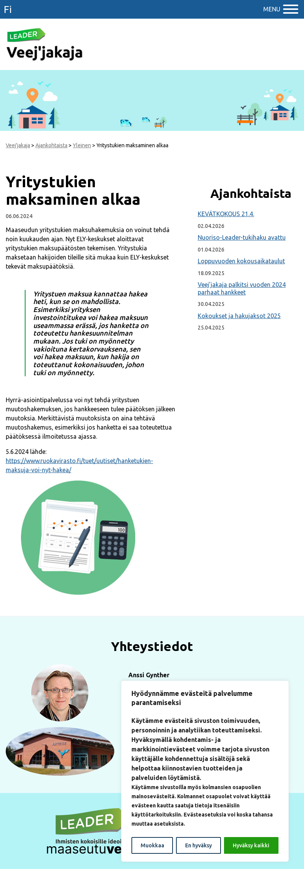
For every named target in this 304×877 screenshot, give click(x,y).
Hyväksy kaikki (251, 845)
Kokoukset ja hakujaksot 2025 (239, 315)
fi (8, 9)
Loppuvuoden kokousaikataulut (241, 261)
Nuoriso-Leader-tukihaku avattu (242, 237)
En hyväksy (198, 845)
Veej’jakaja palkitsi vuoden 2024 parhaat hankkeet (242, 288)
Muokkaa (152, 845)
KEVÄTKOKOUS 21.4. (226, 213)
